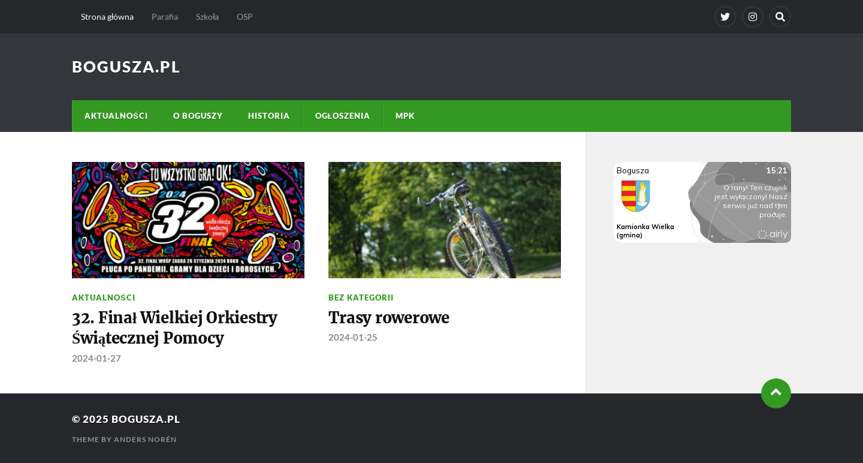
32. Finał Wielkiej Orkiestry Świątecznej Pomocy (174, 328)
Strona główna (107, 16)
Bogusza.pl (126, 67)
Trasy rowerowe (388, 317)
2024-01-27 (96, 358)
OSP (245, 16)
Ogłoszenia (343, 116)
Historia (269, 116)
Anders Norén (145, 439)
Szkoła (207, 16)
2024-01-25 (353, 337)
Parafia (165, 16)
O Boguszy (198, 116)
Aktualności (116, 116)
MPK (405, 116)
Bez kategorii (361, 297)
